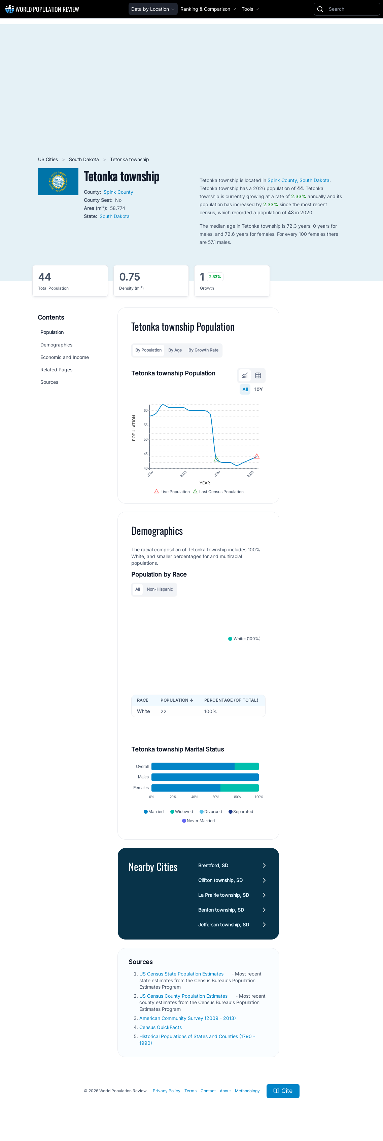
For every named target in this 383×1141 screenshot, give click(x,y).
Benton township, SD (221, 910)
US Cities (48, 159)
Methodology (247, 1090)
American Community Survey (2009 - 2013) (188, 1018)
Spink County (118, 192)
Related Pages (56, 369)
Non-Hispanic (160, 589)
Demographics (56, 344)
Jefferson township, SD (223, 924)
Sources (49, 382)
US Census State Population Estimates (182, 974)
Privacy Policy (166, 1090)
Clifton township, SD (220, 880)
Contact (208, 1090)
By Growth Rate (203, 350)
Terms (190, 1090)
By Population (148, 350)
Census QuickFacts (161, 1027)
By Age (175, 350)
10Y (258, 389)
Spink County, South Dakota (298, 180)
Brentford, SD (213, 865)
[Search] (353, 9)
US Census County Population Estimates (184, 996)
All (245, 389)
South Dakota (84, 159)
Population (52, 332)
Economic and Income (64, 357)
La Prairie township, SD (223, 895)
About (225, 1090)
